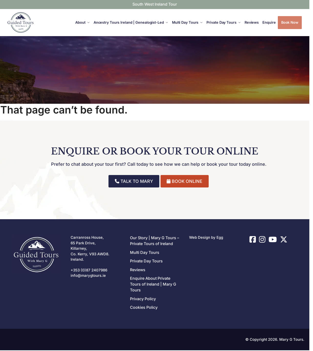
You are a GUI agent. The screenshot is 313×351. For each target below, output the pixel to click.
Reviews (137, 269)
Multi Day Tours (144, 252)
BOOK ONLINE (184, 181)
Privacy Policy (143, 298)
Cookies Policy (144, 307)
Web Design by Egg (206, 237)
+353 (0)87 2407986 (89, 270)
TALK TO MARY (134, 181)
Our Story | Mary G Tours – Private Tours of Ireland (154, 240)
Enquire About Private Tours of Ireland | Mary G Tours (153, 284)
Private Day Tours (146, 260)
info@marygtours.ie (88, 275)
